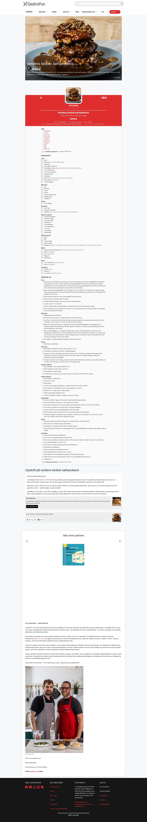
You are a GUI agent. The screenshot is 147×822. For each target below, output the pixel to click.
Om (105, 11)
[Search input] (98, 3)
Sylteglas (46, 143)
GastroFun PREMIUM (46, 480)
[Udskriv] (41, 97)
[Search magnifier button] (122, 3)
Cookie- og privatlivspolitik (58, 809)
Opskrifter (44, 11)
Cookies (102, 800)
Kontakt (52, 800)
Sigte (45, 145)
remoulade (47, 273)
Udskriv (41, 520)
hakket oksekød (71, 124)
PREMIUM (31, 11)
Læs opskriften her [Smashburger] (32, 506)
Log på (115, 12)
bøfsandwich (57, 124)
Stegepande (47, 131)
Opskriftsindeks (105, 804)
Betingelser (53, 804)
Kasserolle (47, 135)
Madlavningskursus (90, 11)
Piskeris (46, 133)
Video (77, 12)
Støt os (52, 791)
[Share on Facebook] (104, 97)
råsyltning (79, 124)
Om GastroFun (55, 787)
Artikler (56, 11)
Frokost (64, 124)
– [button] (69, 108)
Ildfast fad (47, 141)
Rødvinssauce (55, 168)
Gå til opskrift (31, 520)
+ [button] (78, 108)
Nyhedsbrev (103, 795)
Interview (68, 11)
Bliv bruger (53, 795)
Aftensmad (50, 124)
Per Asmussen (37, 67)
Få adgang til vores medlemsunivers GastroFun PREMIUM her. (84, 804)
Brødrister (47, 149)
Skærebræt (47, 137)
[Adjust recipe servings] (73, 108)
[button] (106, 97)
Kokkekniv (47, 139)
